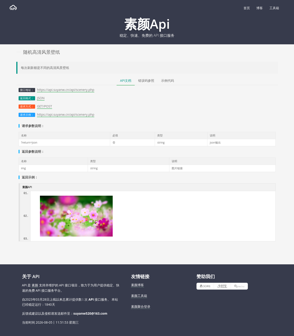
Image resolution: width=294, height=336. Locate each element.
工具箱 (274, 8)
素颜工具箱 (139, 296)
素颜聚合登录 (140, 306)
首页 (247, 8)
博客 (259, 8)
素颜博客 (137, 285)
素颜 (35, 285)
